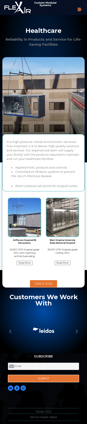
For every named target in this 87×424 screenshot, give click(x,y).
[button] (79, 10)
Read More (24, 262)
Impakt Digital (48, 417)
